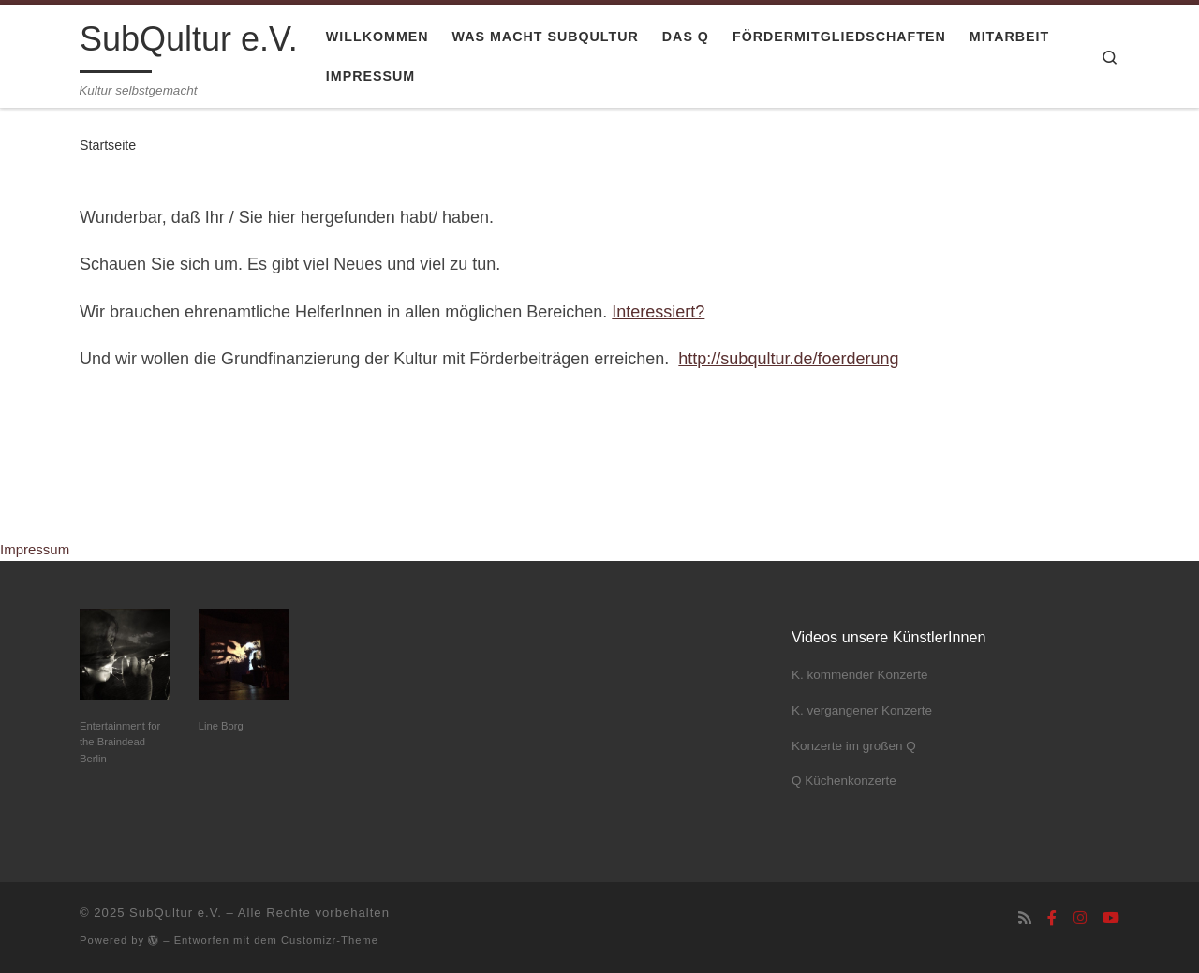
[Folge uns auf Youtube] (1111, 918)
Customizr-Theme (329, 940)
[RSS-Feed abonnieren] (1024, 918)
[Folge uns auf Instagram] (1080, 918)
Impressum (34, 549)
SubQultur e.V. (175, 913)
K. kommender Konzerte (860, 675)
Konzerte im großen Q (854, 746)
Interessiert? (658, 311)
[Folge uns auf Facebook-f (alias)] (1052, 918)
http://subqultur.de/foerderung (788, 358)
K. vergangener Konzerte (862, 710)
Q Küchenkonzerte (844, 781)
